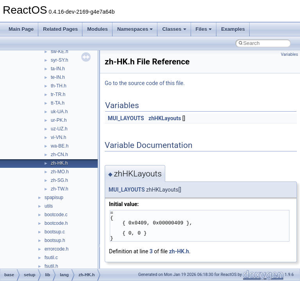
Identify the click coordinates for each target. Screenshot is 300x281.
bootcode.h (56, 223)
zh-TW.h (59, 189)
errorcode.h (56, 249)
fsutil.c (51, 257)
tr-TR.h (58, 94)
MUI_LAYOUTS (126, 118)
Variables (289, 54)
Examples (233, 29)
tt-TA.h (57, 103)
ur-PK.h (59, 120)
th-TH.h (58, 86)
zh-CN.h (59, 154)
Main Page (21, 29)
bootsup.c (55, 232)
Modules (97, 29)
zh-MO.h (60, 171)
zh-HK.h (59, 163)
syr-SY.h (59, 60)
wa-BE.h (59, 146)
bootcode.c (56, 214)
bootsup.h (55, 240)
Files (204, 29)
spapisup (54, 197)
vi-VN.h (58, 137)
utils (49, 206)
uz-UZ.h (59, 129)
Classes (174, 29)
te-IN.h (58, 77)
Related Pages (60, 29)
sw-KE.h (59, 51)
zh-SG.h (59, 180)
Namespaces (135, 29)
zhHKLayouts (164, 118)
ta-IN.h (58, 68)
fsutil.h (51, 266)
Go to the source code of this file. (145, 83)
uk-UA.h (59, 111)
